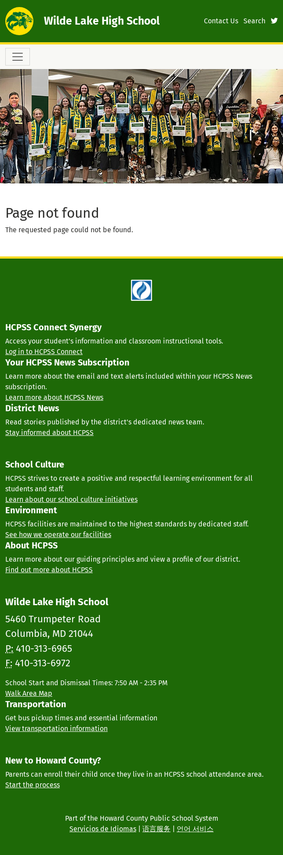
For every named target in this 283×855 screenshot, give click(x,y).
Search (254, 21)
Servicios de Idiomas (102, 829)
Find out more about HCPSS (49, 570)
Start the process (32, 785)
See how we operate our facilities (58, 534)
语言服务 (156, 829)
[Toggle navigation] (17, 57)
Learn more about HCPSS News (54, 397)
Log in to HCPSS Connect (44, 351)
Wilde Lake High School (102, 21)
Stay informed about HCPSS (49, 432)
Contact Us (221, 21)
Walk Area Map (28, 693)
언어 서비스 (195, 829)
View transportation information (56, 728)
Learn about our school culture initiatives (71, 499)
